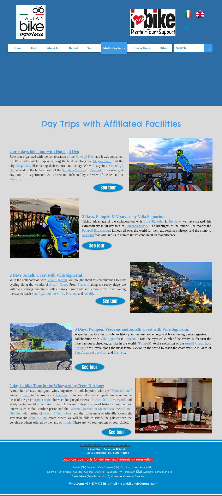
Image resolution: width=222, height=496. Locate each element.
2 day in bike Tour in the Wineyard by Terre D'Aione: (57, 386)
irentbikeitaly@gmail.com (138, 483)
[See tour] (108, 187)
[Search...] (186, 48)
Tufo (26, 395)
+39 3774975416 (95, 483)
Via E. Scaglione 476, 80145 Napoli (108, 452)
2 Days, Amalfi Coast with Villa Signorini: (47, 275)
